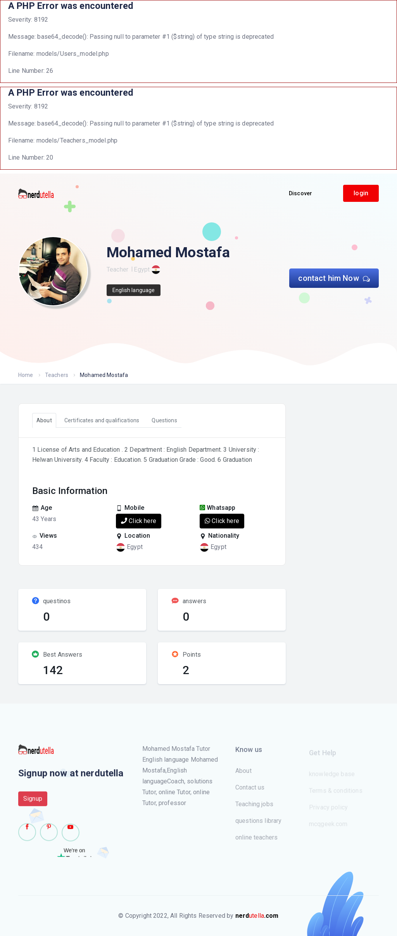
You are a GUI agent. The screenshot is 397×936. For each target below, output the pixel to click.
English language (133, 290)
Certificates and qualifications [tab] (102, 420)
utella (257, 915)
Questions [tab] (164, 420)
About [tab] (44, 420)
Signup (32, 802)
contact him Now (334, 278)
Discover (300, 193)
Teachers (56, 375)
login (361, 193)
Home (25, 375)
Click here (138, 521)
